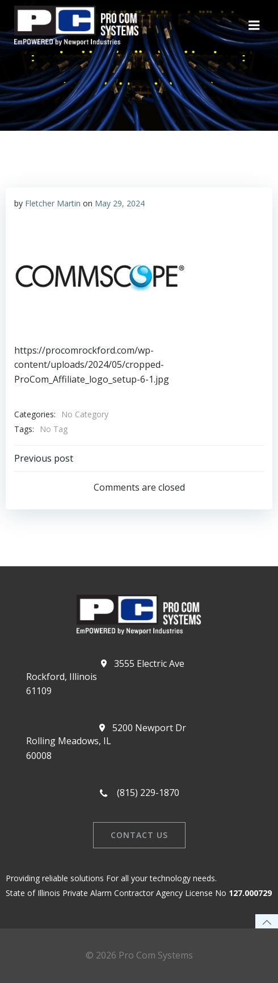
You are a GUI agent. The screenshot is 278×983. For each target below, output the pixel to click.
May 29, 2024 (120, 203)
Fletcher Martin (53, 203)
